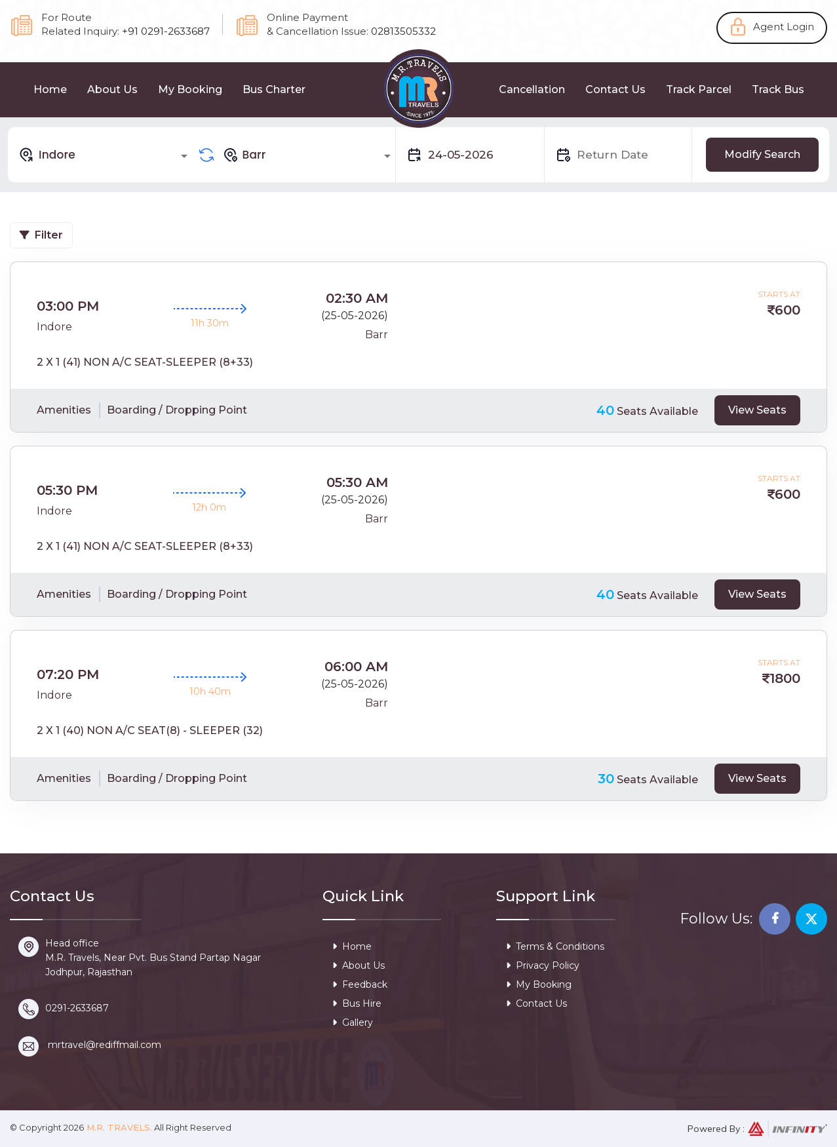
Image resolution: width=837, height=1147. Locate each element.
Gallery (352, 1022)
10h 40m (210, 691)
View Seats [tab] (757, 410)
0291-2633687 (77, 1008)
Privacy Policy (542, 965)
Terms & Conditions (555, 946)
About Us (112, 89)
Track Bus (778, 89)
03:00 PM (68, 306)
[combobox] (105, 155)
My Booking (190, 89)
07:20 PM (68, 674)
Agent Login (783, 26)
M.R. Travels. (118, 1127)
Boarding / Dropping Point (177, 410)
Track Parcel (698, 89)
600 (787, 310)
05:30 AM (357, 482)
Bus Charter (274, 89)
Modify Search (762, 154)
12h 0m (209, 507)
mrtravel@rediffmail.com (104, 1045)
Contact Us (615, 89)
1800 (784, 678)
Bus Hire (356, 1003)
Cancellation (532, 89)
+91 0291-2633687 (166, 31)
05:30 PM (67, 490)
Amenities (64, 410)
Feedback (359, 984)
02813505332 (403, 31)
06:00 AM (356, 666)
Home (50, 89)
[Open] (184, 156)
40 (605, 410)
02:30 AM (357, 298)
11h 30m (210, 323)
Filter (41, 235)
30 (606, 779)
